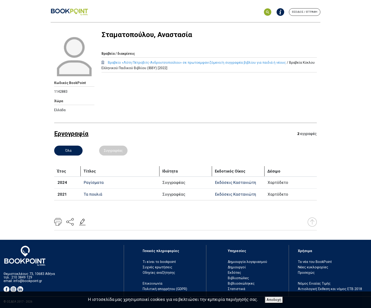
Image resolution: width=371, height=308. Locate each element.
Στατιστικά (236, 289)
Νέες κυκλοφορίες (313, 267)
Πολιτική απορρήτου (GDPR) (165, 289)
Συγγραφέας (113, 150)
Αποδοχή (274, 300)
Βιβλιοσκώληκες (241, 284)
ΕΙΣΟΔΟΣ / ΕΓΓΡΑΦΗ (304, 11)
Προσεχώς (306, 273)
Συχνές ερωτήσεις (157, 267)
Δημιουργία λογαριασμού (247, 262)
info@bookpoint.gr (27, 281)
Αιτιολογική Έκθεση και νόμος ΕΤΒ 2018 (330, 289)
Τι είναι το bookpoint (159, 262)
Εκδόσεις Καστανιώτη (235, 182)
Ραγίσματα (94, 182)
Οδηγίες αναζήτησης (159, 273)
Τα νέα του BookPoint (315, 262)
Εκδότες (234, 273)
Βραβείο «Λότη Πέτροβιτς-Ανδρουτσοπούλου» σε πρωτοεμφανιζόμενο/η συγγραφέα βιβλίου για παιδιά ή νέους (197, 63)
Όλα (68, 150)
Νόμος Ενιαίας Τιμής (314, 284)
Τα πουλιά (93, 194)
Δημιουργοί (237, 267)
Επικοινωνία (152, 284)
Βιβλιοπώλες (238, 278)
